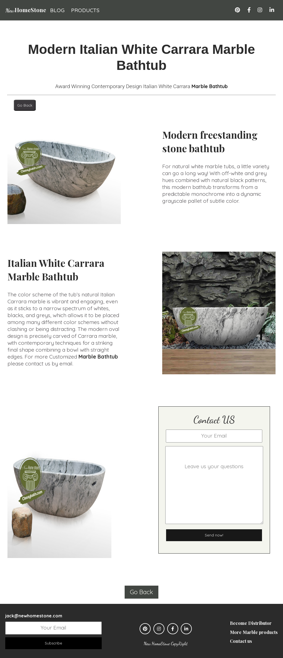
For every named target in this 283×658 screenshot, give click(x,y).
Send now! (214, 535)
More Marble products (254, 632)
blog (57, 10)
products (85, 10)
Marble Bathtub (209, 86)
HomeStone (25, 10)
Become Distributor (251, 623)
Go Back (24, 105)
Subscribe (53, 643)
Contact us (241, 641)
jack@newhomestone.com (33, 616)
